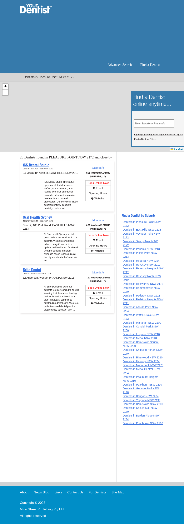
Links (58, 492)
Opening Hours (98, 193)
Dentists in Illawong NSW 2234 (141, 361)
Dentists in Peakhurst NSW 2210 (142, 384)
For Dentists (97, 492)
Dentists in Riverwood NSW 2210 (142, 357)
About (24, 492)
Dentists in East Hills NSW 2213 (142, 229)
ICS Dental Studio (36, 165)
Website (99, 198)
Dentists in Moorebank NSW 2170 (143, 365)
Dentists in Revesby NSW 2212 (141, 264)
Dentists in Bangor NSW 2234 (140, 396)
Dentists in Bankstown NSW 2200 (143, 404)
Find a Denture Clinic (145, 139)
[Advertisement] (110, 31)
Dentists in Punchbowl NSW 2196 (143, 423)
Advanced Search (119, 65)
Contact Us (75, 492)
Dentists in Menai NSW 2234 (140, 338)
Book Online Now (98, 183)
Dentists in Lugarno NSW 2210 (141, 334)
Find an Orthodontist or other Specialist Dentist (158, 134)
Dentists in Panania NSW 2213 (141, 249)
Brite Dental (32, 269)
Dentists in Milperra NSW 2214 (141, 260)
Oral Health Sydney (37, 217)
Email (99, 188)
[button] (5, 87)
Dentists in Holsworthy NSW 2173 (143, 283)
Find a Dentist (150, 65)
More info (98, 167)
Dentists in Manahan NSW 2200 (142, 322)
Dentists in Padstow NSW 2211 (141, 295)
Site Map (118, 492)
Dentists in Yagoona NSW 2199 (141, 400)
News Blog (41, 492)
